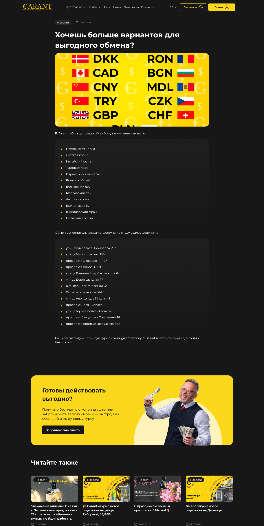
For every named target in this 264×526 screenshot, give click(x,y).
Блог (107, 7)
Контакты (147, 7)
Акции (117, 7)
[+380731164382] (193, 7)
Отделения (131, 7)
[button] (76, 7)
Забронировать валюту (63, 430)
